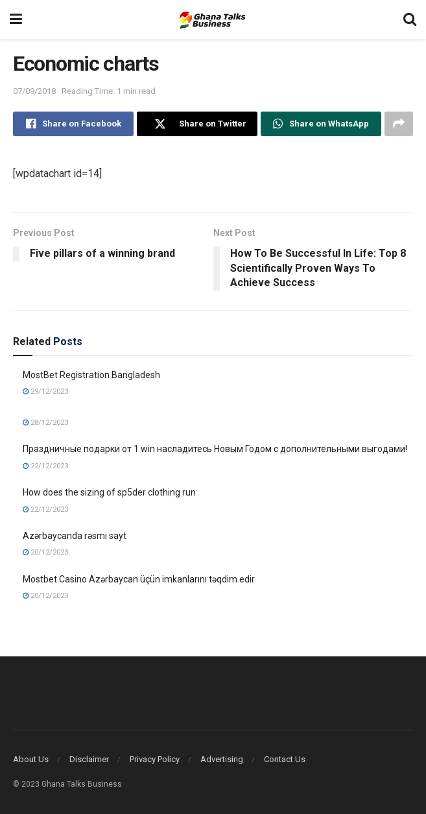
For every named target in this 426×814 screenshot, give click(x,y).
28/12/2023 (45, 422)
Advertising (221, 759)
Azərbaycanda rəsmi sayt (74, 536)
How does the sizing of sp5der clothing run (109, 492)
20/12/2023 (45, 552)
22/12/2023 (45, 466)
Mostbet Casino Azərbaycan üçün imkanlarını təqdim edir (139, 579)
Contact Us (284, 759)
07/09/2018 (34, 91)
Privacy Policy (155, 759)
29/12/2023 (45, 391)
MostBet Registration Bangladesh (91, 375)
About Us (31, 759)
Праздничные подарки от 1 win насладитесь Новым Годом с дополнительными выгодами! (215, 449)
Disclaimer (89, 759)
